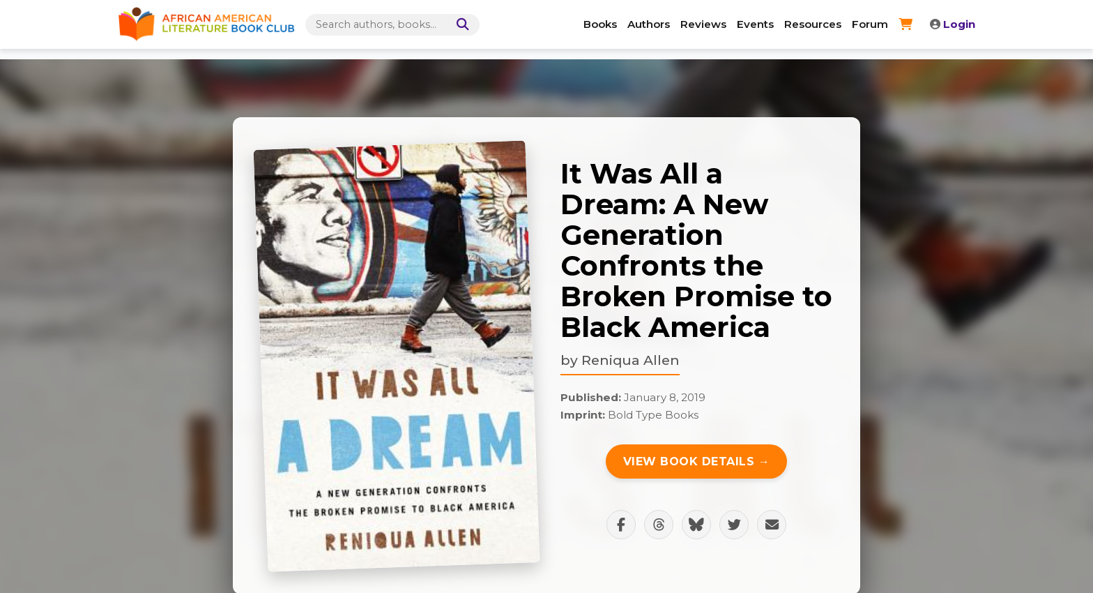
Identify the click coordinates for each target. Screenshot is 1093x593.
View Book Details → (696, 461)
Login (952, 24)
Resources (812, 24)
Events (755, 24)
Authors (648, 24)
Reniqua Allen (630, 360)
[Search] (460, 24)
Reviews (703, 24)
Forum (870, 24)
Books (600, 24)
